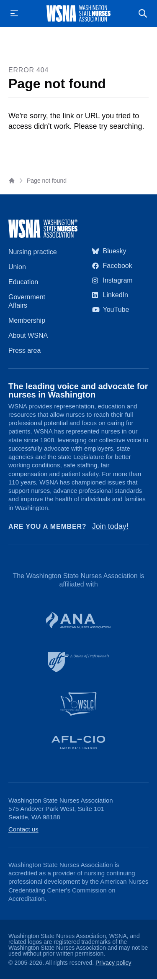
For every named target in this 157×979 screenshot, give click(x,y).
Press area (24, 350)
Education (23, 282)
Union (17, 266)
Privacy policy (113, 962)
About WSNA (28, 335)
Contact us (23, 829)
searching (126, 126)
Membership (26, 320)
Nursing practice (32, 251)
